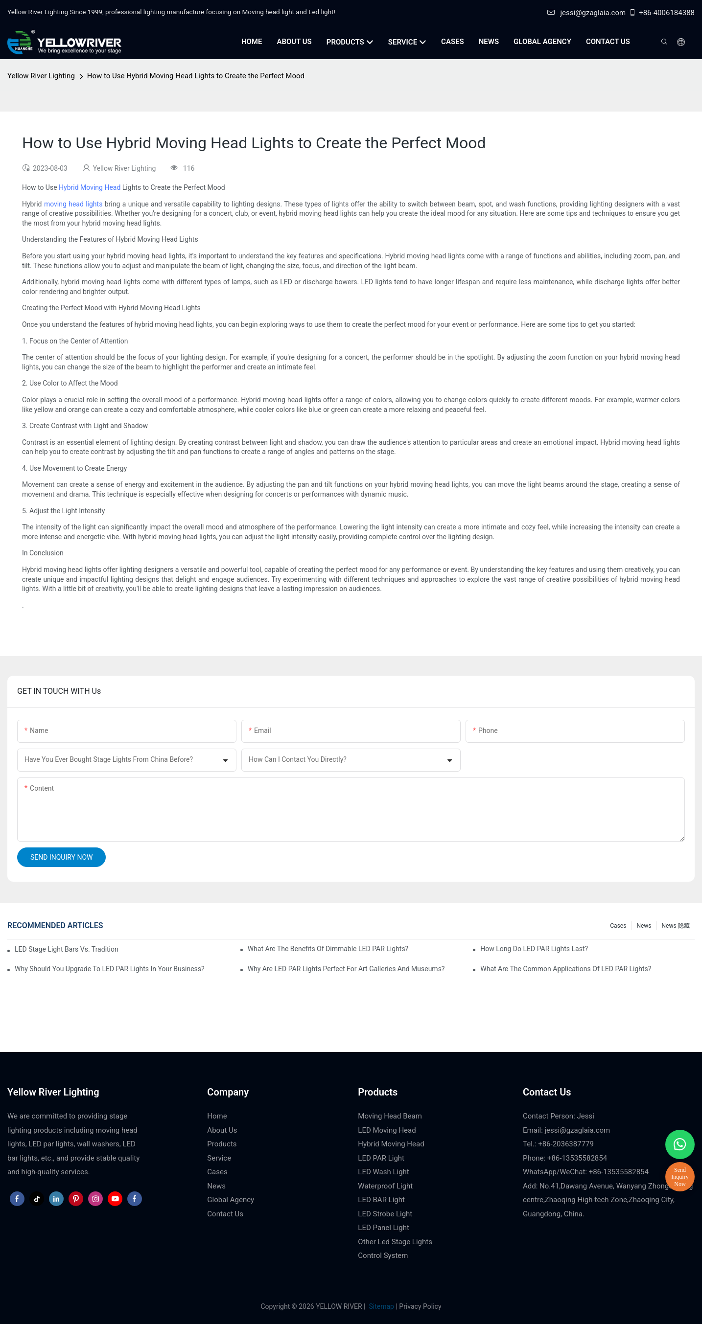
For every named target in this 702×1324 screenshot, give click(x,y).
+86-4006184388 (662, 12)
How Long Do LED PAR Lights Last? (534, 949)
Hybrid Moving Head (89, 187)
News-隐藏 (676, 925)
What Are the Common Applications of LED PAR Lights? (565, 969)
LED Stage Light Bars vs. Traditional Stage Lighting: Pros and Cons (66, 949)
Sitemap (380, 1306)
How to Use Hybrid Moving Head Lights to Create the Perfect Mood (195, 75)
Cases (618, 925)
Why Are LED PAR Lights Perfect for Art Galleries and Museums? (346, 969)
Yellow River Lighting (41, 75)
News (643, 925)
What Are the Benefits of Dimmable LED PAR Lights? (328, 949)
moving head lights (73, 204)
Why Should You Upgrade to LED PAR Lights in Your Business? (110, 969)
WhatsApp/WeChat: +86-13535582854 (586, 1171)
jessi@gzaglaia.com (586, 12)
